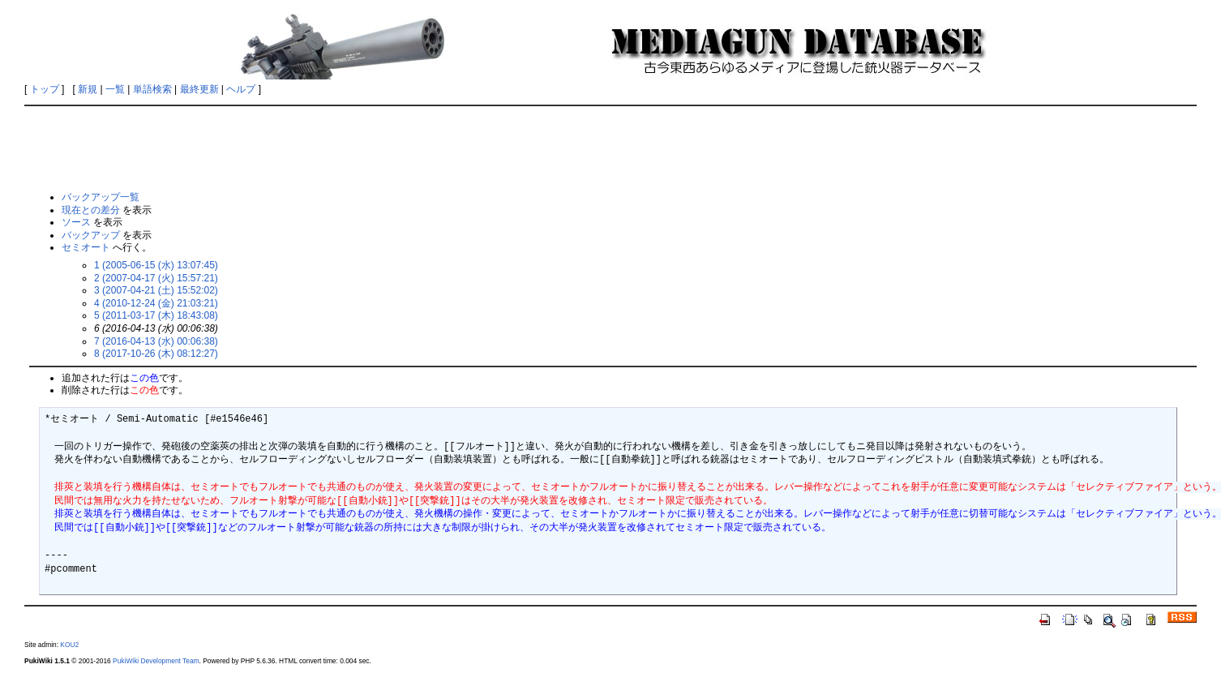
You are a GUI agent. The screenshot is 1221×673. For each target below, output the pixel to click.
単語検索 (152, 89)
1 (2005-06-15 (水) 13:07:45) (156, 265)
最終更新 (199, 89)
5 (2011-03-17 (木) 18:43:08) (156, 315)
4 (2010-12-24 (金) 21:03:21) (156, 303)
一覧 (115, 89)
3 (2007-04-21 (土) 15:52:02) (156, 290)
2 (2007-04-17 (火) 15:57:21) (156, 278)
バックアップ (91, 235)
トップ (44, 89)
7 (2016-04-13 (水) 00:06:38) (156, 341)
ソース (76, 222)
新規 (87, 89)
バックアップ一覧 (100, 197)
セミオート (86, 247)
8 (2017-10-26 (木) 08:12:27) (156, 353)
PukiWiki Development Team (156, 661)
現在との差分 (91, 210)
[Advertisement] (610, 147)
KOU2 (69, 645)
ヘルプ (240, 89)
